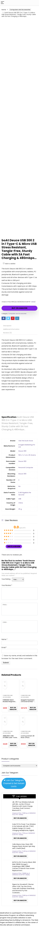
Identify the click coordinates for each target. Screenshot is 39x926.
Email (4, 647)
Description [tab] (7, 326)
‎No (19, 486)
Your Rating (6, 579)
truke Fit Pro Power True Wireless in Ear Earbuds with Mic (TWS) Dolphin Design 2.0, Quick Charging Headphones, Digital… (24, 827)
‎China (20, 503)
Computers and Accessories (20, 10)
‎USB (19, 499)
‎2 (18, 480)
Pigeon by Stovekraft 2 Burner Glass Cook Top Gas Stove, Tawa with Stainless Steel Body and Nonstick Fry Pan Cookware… (23, 888)
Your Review (7, 585)
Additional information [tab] (11, 329)
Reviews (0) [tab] (7, 333)
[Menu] (2, 3)
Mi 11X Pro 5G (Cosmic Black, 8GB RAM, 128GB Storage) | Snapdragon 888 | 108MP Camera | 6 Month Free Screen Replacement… (24, 866)
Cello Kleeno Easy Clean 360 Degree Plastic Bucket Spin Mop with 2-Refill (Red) (23, 846)
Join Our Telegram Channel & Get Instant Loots (13, 783)
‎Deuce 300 (22, 451)
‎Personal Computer (25, 467)
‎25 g (20, 509)
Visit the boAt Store (25, 441)
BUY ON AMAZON (19, 308)
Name (4, 639)
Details (33, 302)
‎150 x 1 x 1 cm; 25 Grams (27, 455)
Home (4, 10)
